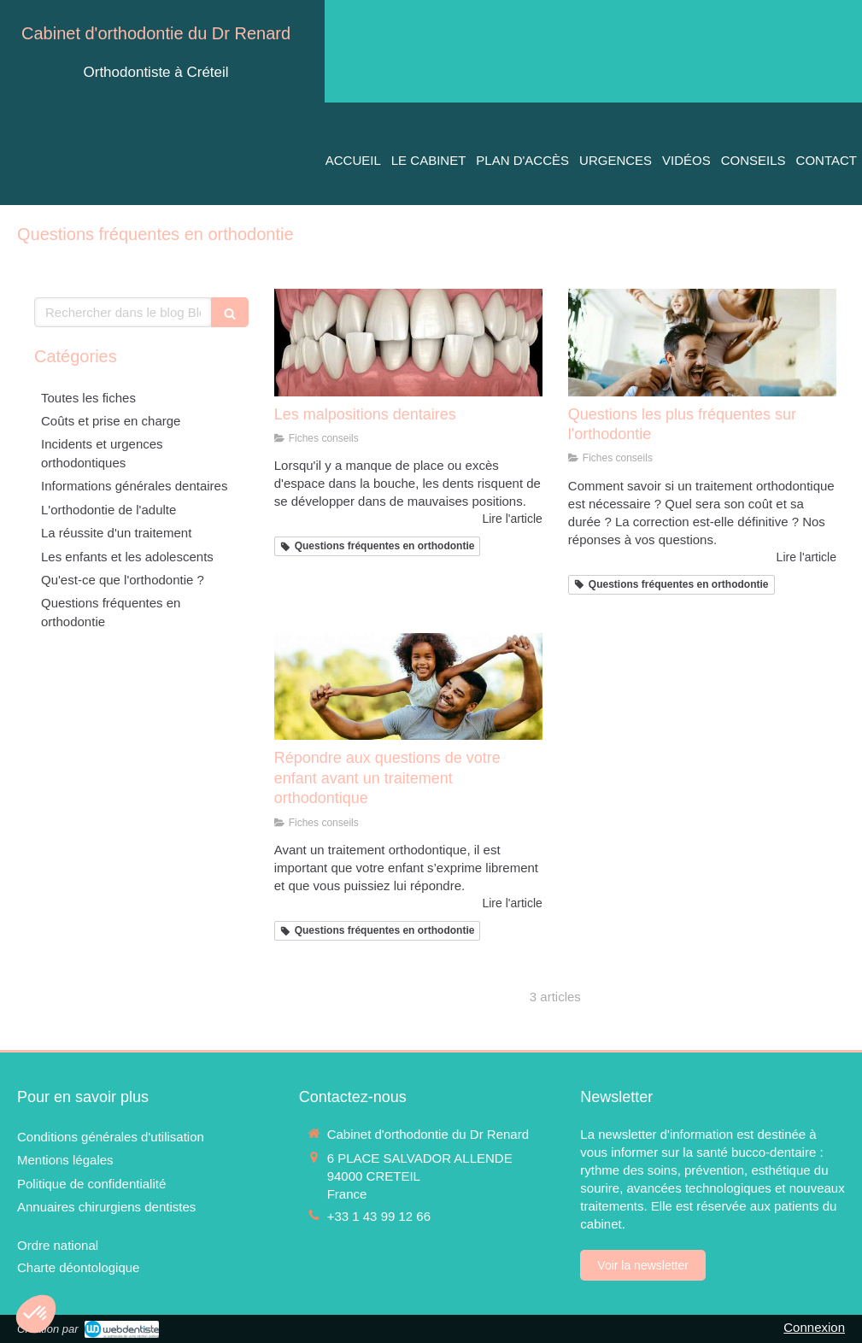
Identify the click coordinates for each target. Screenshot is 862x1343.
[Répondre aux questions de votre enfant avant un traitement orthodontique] (408, 687)
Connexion (814, 1327)
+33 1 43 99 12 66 (379, 1216)
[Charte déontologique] (78, 1267)
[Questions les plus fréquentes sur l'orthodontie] (702, 342)
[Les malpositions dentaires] (408, 342)
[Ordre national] (57, 1245)
